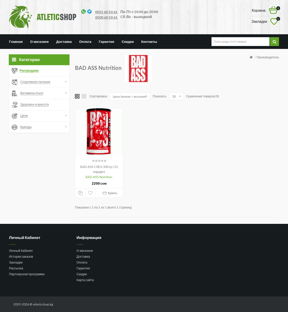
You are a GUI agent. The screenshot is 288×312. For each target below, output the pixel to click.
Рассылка (16, 268)
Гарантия (106, 41)
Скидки (128, 41)
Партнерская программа (27, 274)
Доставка (64, 41)
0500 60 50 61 (106, 17)
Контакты (149, 41)
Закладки (16, 262)
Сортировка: (98, 96)
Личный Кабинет (21, 250)
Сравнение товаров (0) (202, 96)
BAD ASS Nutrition (99, 177)
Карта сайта (85, 280)
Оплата (85, 41)
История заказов (21, 256)
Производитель (267, 57)
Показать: (160, 96)
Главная (16, 41)
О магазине (39, 41)
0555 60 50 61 (106, 12)
